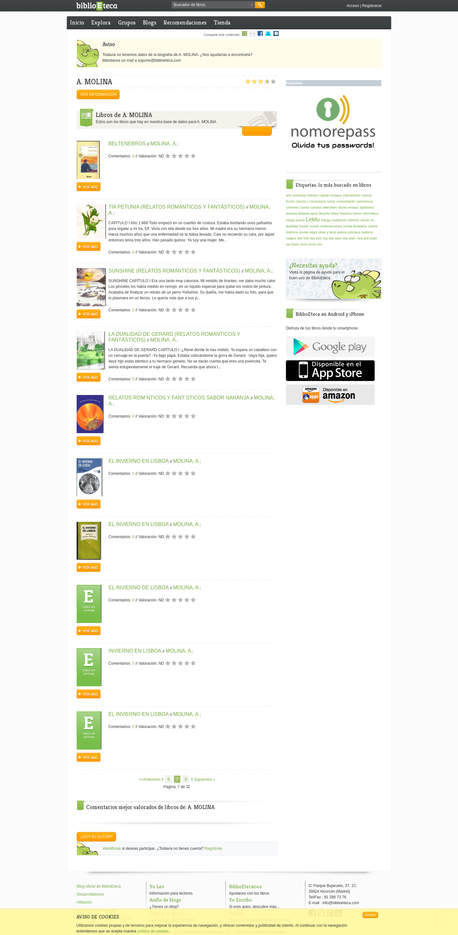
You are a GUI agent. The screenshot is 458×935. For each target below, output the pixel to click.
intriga (290, 220)
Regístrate (213, 848)
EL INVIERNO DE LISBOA (139, 587)
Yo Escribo (240, 900)
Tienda (222, 22)
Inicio (77, 22)
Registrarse (372, 5)
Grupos (126, 22)
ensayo (353, 207)
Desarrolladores (90, 894)
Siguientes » (204, 779)
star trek (303, 238)
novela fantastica (355, 226)
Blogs (149, 22)
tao (288, 244)
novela (303, 226)
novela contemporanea (325, 226)
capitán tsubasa (330, 195)
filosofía (324, 213)
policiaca (354, 232)
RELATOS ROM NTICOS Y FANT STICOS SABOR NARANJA (179, 397)
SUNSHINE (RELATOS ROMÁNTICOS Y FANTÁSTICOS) (174, 271)
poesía (342, 232)
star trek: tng (319, 238)
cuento (304, 207)
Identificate (111, 848)
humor (357, 213)
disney (342, 207)
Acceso (352, 5)
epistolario (367, 207)
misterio (353, 220)
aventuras (300, 195)
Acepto (370, 915)
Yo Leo (156, 886)
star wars (335, 238)
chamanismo (352, 195)
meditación (339, 220)
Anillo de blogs (165, 900)
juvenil (300, 220)
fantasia (291, 213)
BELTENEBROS (127, 143)
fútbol (334, 213)
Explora (100, 22)
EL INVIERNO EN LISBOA (139, 461)
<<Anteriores (150, 779)
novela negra (308, 232)
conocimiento (345, 201)
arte (288, 195)
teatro (295, 244)
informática (370, 213)
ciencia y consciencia (311, 201)
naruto (364, 220)
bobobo (313, 195)
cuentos (316, 207)
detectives (330, 207)
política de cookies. (153, 931)
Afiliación (84, 902)
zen (319, 244)
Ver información (98, 94)
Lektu (313, 219)
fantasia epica (308, 213)
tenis (304, 244)
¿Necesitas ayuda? (313, 265)
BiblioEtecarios (245, 886)
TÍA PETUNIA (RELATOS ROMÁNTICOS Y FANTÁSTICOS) (177, 207)
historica (345, 213)
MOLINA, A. (163, 143)
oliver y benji (327, 232)
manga (326, 220)
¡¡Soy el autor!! (96, 837)
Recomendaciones (184, 22)
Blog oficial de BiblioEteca (99, 886)
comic (331, 201)
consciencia (364, 201)
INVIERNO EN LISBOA (135, 651)
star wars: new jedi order (360, 238)
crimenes (292, 207)
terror (312, 244)
